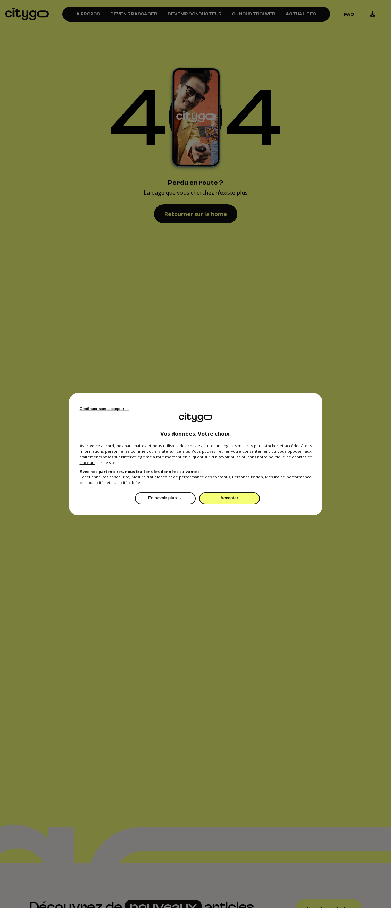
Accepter (229, 497)
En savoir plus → (165, 497)
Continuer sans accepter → (104, 409)
